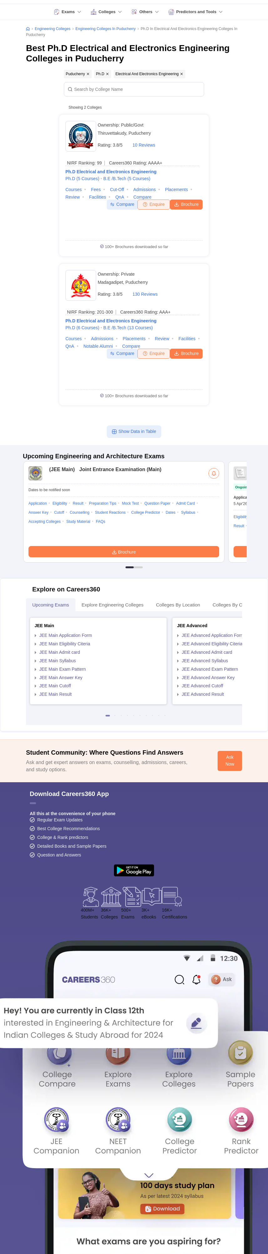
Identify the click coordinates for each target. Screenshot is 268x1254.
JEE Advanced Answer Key (208, 677)
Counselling (80, 512)
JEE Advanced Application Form (213, 635)
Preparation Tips (102, 503)
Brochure (186, 204)
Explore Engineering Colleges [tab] (113, 604)
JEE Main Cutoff (55, 685)
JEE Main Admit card (59, 652)
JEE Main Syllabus (57, 660)
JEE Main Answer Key (61, 677)
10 (165, 715)
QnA (119, 197)
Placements (176, 189)
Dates (170, 512)
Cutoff (59, 512)
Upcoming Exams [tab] (50, 604)
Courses (73, 189)
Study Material (78, 521)
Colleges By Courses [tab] (234, 604)
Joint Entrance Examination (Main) (104, 469)
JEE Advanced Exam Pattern (210, 669)
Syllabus (188, 512)
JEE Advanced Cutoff (202, 685)
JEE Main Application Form (65, 635)
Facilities (97, 197)
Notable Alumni (98, 346)
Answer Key (38, 512)
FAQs (100, 521)
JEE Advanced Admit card (207, 652)
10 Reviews (143, 145)
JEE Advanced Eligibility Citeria (212, 643)
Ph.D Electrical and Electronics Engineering (111, 171)
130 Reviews (144, 294)
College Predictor (145, 512)
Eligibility (60, 503)
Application (37, 503)
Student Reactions (110, 512)
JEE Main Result (55, 694)
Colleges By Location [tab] (178, 604)
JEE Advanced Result (203, 694)
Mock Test (130, 503)
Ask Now (229, 761)
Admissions (144, 189)
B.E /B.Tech (126, 178)
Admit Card (185, 503)
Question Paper (157, 503)
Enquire (153, 204)
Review (72, 197)
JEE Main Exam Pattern (62, 669)
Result (78, 503)
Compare (142, 197)
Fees (96, 189)
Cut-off (117, 189)
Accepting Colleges (44, 521)
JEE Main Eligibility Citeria (64, 643)
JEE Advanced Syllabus (205, 660)
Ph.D (82, 178)
